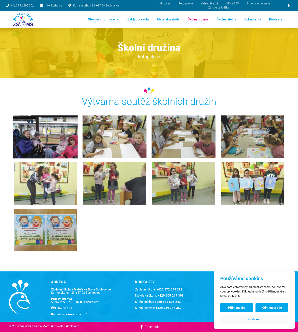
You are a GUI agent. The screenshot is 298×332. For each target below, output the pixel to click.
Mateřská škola (168, 19)
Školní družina (198, 19)
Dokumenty (252, 19)
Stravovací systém (258, 3)
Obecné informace (103, 19)
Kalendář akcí (209, 3)
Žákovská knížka (218, 7)
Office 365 (232, 3)
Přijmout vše (236, 308)
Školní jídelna (226, 19)
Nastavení (254, 319)
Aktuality (164, 3)
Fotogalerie (186, 3)
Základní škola (138, 19)
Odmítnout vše (272, 308)
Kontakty (275, 19)
